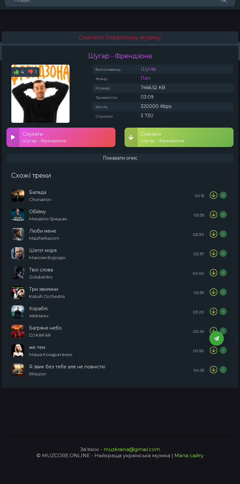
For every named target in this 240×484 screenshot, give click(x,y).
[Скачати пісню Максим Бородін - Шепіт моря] (213, 253)
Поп (145, 78)
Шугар (148, 69)
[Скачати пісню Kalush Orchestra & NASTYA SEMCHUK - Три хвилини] (213, 292)
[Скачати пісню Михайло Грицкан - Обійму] (213, 215)
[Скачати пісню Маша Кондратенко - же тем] (213, 350)
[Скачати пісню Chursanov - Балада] (213, 195)
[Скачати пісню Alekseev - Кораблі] (213, 312)
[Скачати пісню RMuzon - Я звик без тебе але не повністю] (213, 370)
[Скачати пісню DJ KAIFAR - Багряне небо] (213, 331)
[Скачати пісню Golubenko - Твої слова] (213, 273)
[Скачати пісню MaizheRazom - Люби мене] (213, 234)
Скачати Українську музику (120, 37)
